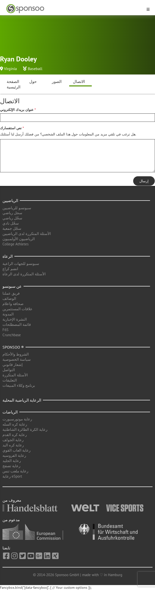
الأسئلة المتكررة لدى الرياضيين (26, 233)
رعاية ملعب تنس (15, 471)
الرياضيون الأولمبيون (18, 238)
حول (33, 81)
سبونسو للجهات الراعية (20, 263)
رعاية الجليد (11, 460)
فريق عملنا (11, 293)
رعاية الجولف (13, 439)
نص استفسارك (11, 128)
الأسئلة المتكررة (15, 375)
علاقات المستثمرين (17, 309)
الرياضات (10, 412)
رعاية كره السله (14, 424)
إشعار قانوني (12, 364)
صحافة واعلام (13, 303)
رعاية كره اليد (13, 445)
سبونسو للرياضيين (16, 207)
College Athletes (15, 244)
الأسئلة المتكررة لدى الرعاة (24, 274)
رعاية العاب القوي (16, 450)
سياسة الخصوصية (16, 359)
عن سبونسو (12, 286)
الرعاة (7, 256)
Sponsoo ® (13, 347)
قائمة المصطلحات (16, 324)
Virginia (10, 68)
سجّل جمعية (11, 228)
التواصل (8, 369)
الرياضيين (10, 200)
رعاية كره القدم (14, 434)
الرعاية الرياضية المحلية (21, 400)
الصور (57, 81)
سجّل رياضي (12, 218)
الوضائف (9, 298)
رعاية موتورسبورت (17, 419)
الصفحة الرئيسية (13, 84)
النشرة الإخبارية (14, 319)
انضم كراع (10, 268)
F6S (5, 329)
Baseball (35, 68)
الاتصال (79, 81)
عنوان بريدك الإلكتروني (16, 109)
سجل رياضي (12, 212)
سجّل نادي (10, 223)
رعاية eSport (12, 476)
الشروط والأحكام (15, 354)
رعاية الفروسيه (14, 455)
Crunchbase (11, 335)
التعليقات (9, 380)
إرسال (144, 181)
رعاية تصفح (11, 465)
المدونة (8, 314)
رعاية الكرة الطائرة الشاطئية (24, 429)
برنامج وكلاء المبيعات (18, 385)
